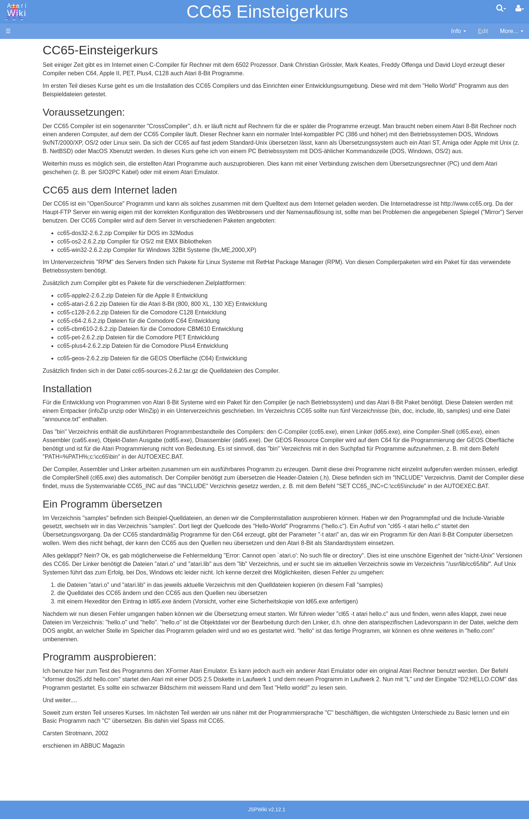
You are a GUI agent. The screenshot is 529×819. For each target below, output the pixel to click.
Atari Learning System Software (47, 416)
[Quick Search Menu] (501, 8)
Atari (15, 10)
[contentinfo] (459, 31)
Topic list (17, 109)
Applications (21, 85)
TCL (25, 297)
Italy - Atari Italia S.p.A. (50, 504)
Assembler (34, 188)
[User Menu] (520, 8)
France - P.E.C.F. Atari (49, 478)
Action (28, 180)
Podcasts (18, 449)
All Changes (21, 134)
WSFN (28, 306)
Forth (27, 213)
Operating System (43, 335)
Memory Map (23, 97)
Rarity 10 (17, 549)
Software (17, 72)
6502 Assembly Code (48, 352)
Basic (27, 197)
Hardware (18, 60)
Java (26, 230)
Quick (27, 289)
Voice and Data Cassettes (39, 391)
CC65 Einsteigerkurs (267, 11)
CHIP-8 (29, 314)
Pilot (26, 272)
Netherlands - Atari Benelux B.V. (62, 512)
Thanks (15, 541)
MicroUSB (19, 122)
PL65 (27, 280)
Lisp (25, 238)
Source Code (37, 343)
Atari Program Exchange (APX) (46, 404)
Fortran (29, 222)
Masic (28, 255)
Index (13, 159)
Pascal (29, 264)
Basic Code (35, 360)
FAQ (11, 147)
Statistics (17, 558)
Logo (26, 247)
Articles (15, 47)
